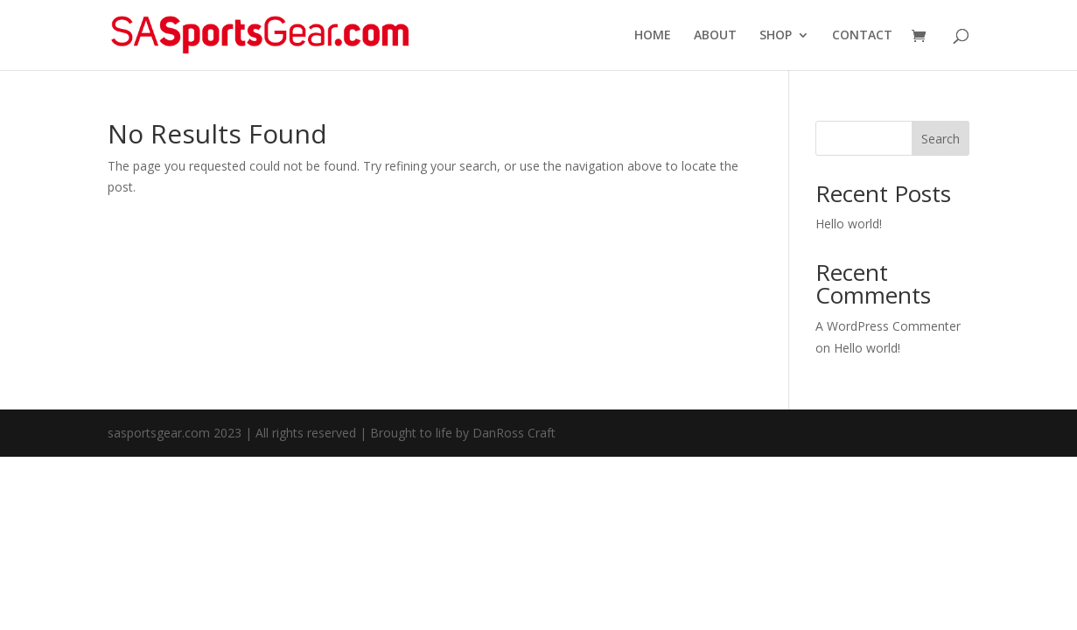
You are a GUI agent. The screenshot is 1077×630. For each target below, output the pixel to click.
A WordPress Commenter (888, 326)
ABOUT (715, 36)
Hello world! (848, 223)
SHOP (775, 36)
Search (940, 138)
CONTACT (862, 36)
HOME (652, 36)
